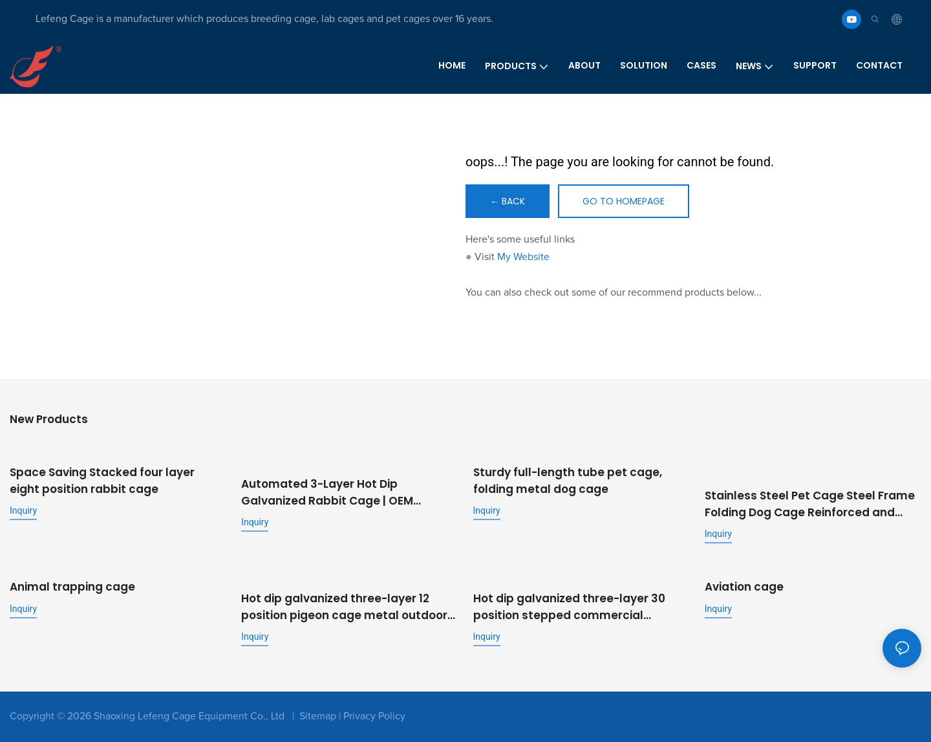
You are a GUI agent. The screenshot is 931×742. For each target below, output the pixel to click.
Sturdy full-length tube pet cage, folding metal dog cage (567, 480)
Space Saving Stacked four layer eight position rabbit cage (102, 480)
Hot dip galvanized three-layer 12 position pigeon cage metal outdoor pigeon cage (344, 607)
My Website (523, 257)
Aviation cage (744, 587)
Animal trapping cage (72, 587)
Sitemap (318, 716)
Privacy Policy (374, 716)
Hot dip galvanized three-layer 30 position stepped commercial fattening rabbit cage (569, 607)
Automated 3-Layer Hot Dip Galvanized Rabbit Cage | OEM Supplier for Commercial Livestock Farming (338, 492)
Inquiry (23, 510)
